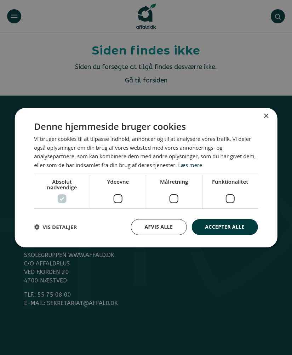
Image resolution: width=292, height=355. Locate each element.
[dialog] (146, 177)
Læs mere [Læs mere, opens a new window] (190, 164)
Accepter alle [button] (224, 226)
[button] (55, 227)
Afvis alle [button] (159, 226)
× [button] (266, 116)
